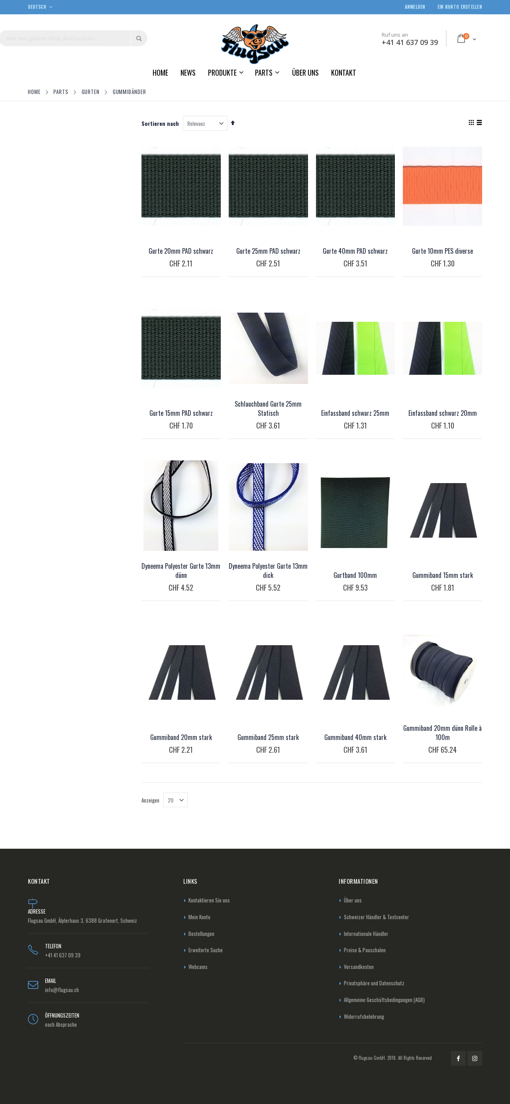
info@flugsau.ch (62, 990)
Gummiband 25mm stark (268, 737)
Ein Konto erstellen (459, 7)
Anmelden (415, 7)
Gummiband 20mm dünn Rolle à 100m (442, 732)
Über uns (353, 900)
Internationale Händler (366, 934)
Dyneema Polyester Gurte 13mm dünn (180, 570)
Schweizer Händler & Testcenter (376, 917)
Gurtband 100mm (355, 575)
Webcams (198, 967)
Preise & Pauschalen (365, 950)
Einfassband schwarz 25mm (355, 413)
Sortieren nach (160, 123)
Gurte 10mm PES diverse (442, 251)
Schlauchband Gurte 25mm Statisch (268, 408)
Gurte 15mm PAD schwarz (181, 413)
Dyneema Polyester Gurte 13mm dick (268, 570)
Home (35, 92)
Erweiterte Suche (205, 950)
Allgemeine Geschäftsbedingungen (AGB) (384, 1000)
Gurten (91, 92)
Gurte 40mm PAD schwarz (355, 251)
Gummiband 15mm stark (442, 575)
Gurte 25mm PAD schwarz (268, 251)
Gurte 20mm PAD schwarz (181, 251)
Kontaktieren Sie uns (209, 900)
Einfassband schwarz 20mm (442, 413)
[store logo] (255, 44)
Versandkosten (359, 967)
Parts (61, 92)
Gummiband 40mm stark (355, 737)
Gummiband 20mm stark (181, 737)
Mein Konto (199, 917)
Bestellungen (201, 934)
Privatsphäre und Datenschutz (374, 983)
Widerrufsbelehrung (364, 1016)
